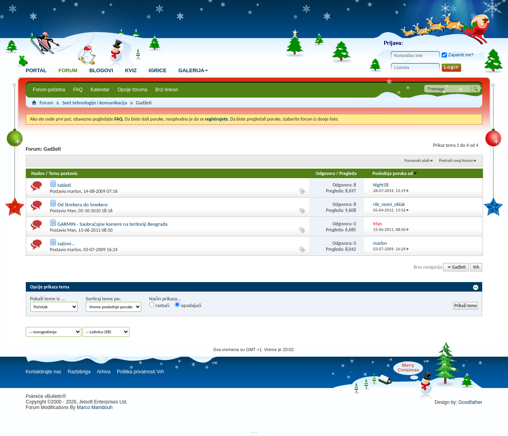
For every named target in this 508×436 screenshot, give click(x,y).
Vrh (476, 267)
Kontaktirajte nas (43, 372)
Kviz (131, 70)
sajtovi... (66, 243)
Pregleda (348, 173)
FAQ (78, 89)
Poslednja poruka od (395, 173)
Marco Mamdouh (95, 407)
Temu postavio (63, 173)
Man (71, 210)
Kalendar (100, 89)
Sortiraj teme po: (103, 299)
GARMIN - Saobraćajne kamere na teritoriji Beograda (112, 224)
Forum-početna (49, 89)
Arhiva (103, 372)
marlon (74, 191)
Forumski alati (416, 160)
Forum (67, 70)
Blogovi (101, 70)
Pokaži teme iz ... (47, 299)
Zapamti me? (457, 54)
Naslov (38, 173)
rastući (159, 305)
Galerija (194, 70)
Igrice (158, 70)
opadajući (188, 305)
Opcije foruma (132, 89)
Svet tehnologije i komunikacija (94, 103)
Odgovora (325, 173)
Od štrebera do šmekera (83, 204)
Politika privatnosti (136, 372)
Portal (36, 70)
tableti (64, 185)
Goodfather (470, 402)
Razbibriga (79, 372)
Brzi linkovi (166, 89)
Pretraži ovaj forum (456, 160)
